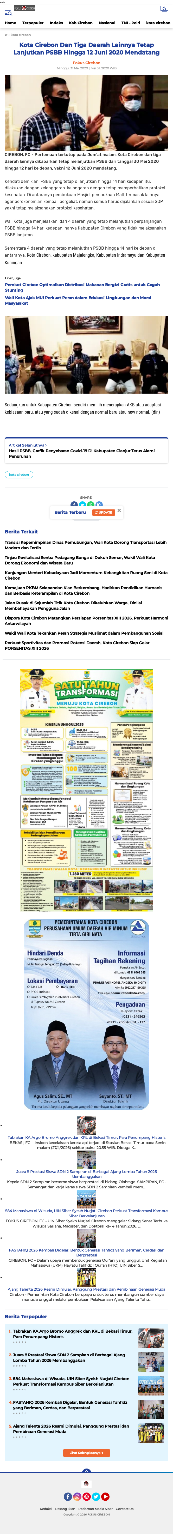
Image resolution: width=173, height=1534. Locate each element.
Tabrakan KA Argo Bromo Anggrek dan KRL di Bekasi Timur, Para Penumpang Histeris (86, 1137)
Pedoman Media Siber (95, 1509)
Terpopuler (32, 23)
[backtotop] (86, 1473)
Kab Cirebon (81, 23)
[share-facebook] (74, 505)
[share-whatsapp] (90, 505)
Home (10, 23)
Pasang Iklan (65, 1509)
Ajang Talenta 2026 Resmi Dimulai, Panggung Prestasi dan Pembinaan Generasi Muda (86, 1289)
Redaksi (46, 1509)
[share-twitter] (82, 505)
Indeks (56, 23)
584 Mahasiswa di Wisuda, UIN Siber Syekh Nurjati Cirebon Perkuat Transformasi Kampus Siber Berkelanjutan (86, 1213)
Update (103, 512)
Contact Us (124, 1509)
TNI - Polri (130, 23)
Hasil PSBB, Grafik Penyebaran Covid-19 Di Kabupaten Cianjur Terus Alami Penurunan (82, 453)
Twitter (98, 1499)
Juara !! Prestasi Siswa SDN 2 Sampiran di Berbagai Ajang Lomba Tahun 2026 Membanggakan (86, 1174)
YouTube (109, 1499)
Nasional (107, 23)
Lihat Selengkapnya (86, 1453)
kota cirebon (158, 23)
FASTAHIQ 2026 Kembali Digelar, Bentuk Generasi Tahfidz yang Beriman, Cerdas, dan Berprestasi (86, 1253)
